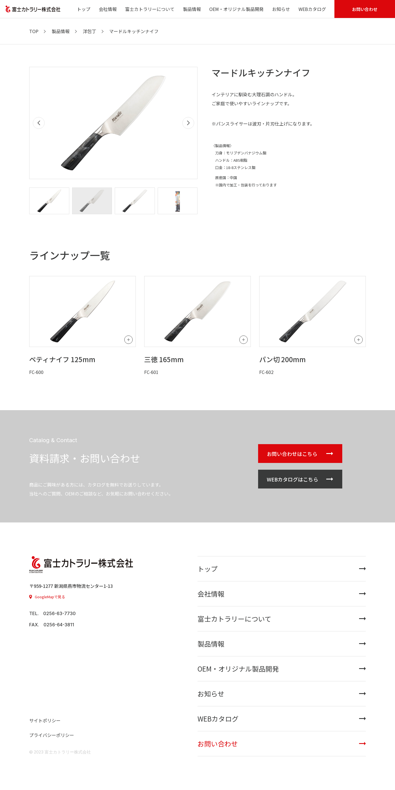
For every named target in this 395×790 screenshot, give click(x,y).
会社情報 (108, 9)
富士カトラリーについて (149, 9)
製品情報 (192, 9)
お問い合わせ (218, 743)
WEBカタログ (312, 9)
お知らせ (281, 9)
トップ (83, 9)
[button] (188, 123)
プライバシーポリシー (51, 735)
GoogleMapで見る (50, 596)
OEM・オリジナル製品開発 (236, 9)
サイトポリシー (45, 720)
